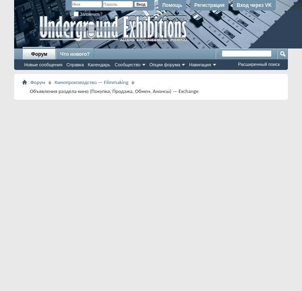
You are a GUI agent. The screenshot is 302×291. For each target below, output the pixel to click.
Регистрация (209, 5)
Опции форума (164, 64)
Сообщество (128, 64)
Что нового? (75, 54)
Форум (39, 54)
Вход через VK (254, 5)
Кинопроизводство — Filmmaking (91, 82)
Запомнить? (88, 14)
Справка (75, 64)
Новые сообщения (43, 64)
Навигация (200, 64)
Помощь (172, 5)
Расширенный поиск (259, 64)
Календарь (99, 64)
